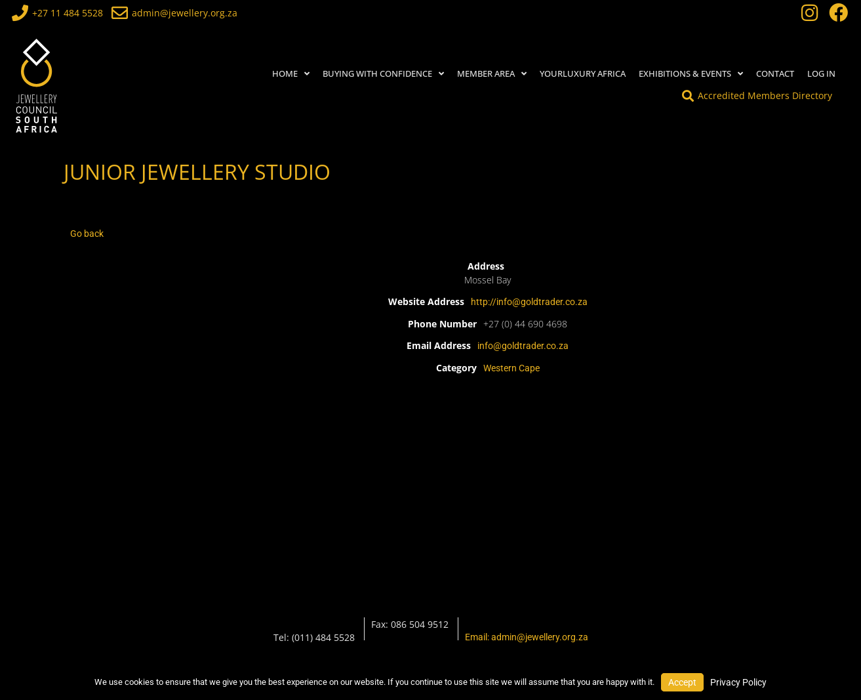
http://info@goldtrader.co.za (529, 302)
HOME (291, 74)
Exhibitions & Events (691, 74)
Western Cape (511, 368)
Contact (775, 73)
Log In (821, 73)
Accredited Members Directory (765, 95)
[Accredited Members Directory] (688, 96)
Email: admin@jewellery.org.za (526, 637)
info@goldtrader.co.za (523, 345)
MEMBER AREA (492, 74)
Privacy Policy (738, 682)
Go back (87, 233)
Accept (682, 682)
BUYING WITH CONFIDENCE (383, 74)
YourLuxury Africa (583, 73)
